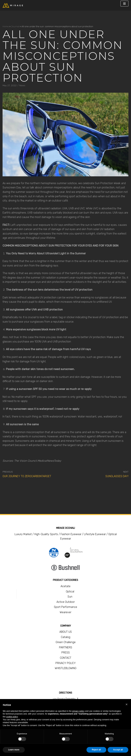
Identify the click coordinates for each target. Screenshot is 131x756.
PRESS (65, 652)
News (22, 85)
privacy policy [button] (78, 711)
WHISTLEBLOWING (65, 668)
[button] (126, 704)
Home (6, 26)
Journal (15, 26)
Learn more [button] (13, 750)
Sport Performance (65, 607)
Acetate (65, 586)
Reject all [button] (96, 750)
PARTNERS (65, 647)
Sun (70, 596)
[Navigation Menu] (124, 3)
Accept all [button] (118, 750)
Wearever (65, 612)
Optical (70, 591)
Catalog (65, 637)
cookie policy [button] (12, 717)
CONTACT (65, 657)
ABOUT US (65, 631)
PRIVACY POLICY (65, 663)
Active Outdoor (65, 601)
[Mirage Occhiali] (13, 5)
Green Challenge (66, 642)
